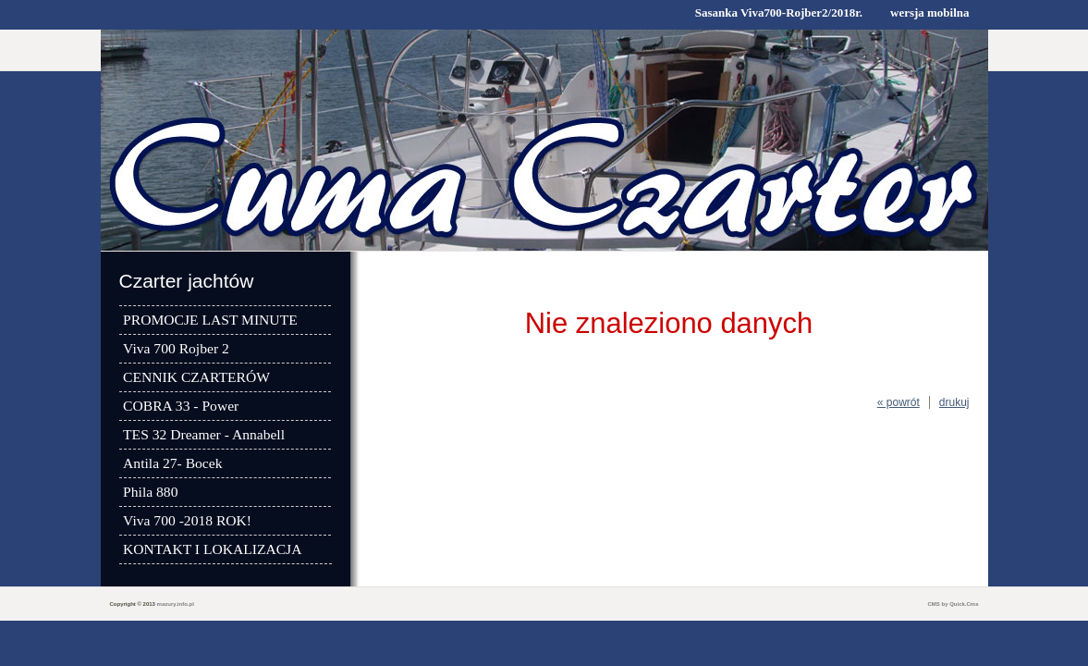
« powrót (898, 402)
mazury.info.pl (175, 604)
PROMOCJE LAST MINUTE (210, 319)
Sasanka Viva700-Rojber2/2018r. (778, 12)
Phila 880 (150, 492)
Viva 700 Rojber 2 (176, 348)
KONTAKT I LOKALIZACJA (212, 549)
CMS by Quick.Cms (952, 604)
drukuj (954, 402)
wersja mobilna (929, 12)
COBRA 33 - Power (180, 405)
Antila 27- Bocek (172, 463)
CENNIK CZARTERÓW (196, 377)
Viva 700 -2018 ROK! (187, 520)
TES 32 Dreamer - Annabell (204, 434)
